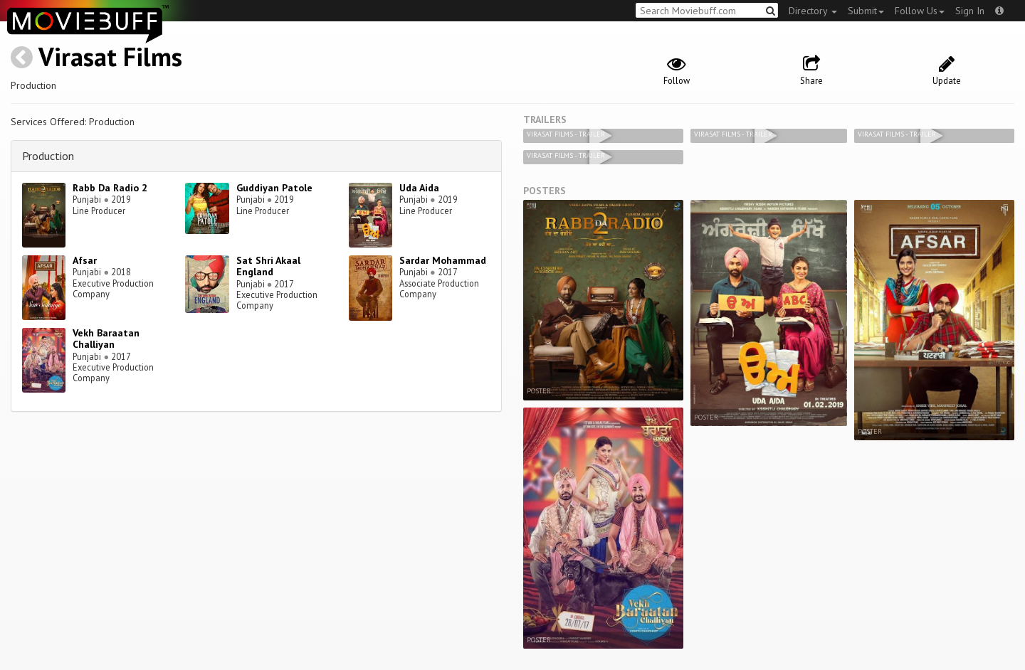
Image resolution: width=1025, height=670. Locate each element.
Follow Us (920, 10)
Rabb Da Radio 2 (110, 187)
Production (48, 156)
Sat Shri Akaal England (268, 266)
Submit (866, 10)
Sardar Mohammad (442, 260)
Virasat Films (110, 56)
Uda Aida (419, 187)
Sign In (969, 10)
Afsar (85, 260)
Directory (813, 10)
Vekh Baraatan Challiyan (106, 338)
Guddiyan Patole (274, 187)
